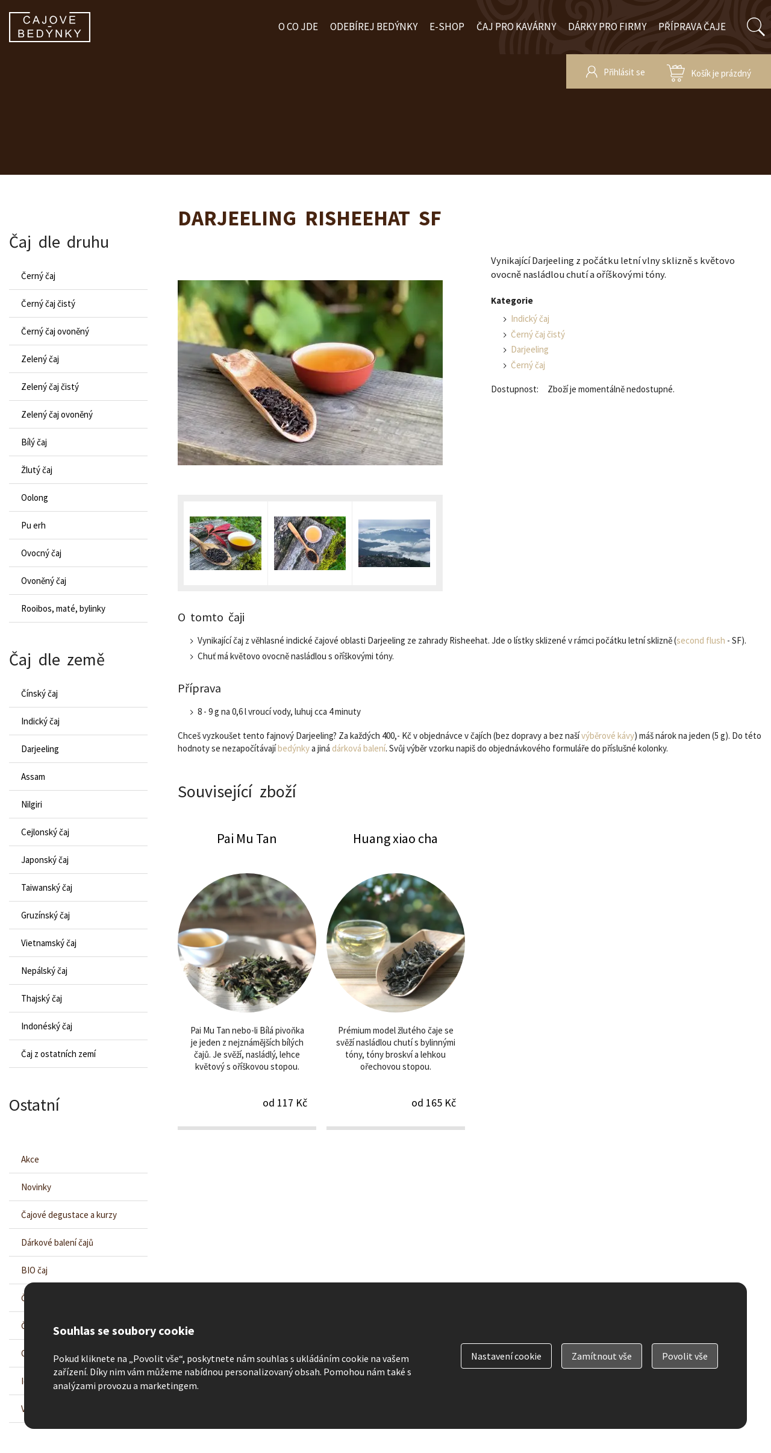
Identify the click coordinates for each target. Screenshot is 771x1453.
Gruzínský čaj (45, 915)
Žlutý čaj (36, 469)
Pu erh (33, 525)
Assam (33, 776)
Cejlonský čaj (45, 832)
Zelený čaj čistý (50, 386)
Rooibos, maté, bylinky (63, 608)
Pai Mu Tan (247, 979)
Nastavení (506, 1356)
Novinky (36, 1187)
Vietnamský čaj (48, 943)
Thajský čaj (41, 998)
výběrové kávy (607, 735)
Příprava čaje (692, 26)
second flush (700, 640)
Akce (30, 1159)
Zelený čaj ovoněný (57, 414)
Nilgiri (31, 804)
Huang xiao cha (395, 979)
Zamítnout (602, 1356)
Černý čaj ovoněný (55, 331)
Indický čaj (530, 318)
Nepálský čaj (44, 970)
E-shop (446, 26)
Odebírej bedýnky (373, 26)
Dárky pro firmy (607, 26)
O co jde (298, 26)
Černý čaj (528, 365)
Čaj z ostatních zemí (58, 1053)
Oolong (34, 497)
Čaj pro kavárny (516, 26)
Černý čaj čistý (538, 334)
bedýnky (294, 748)
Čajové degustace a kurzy (69, 1214)
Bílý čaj (34, 442)
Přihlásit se (624, 72)
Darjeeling (530, 349)
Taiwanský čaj (46, 887)
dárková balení (359, 748)
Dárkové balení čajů (57, 1242)
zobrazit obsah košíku (709, 71)
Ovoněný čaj (43, 580)
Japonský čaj (45, 859)
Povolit (685, 1356)
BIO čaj (34, 1270)
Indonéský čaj (46, 1026)
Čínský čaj (39, 693)
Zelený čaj (40, 359)
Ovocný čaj (41, 553)
